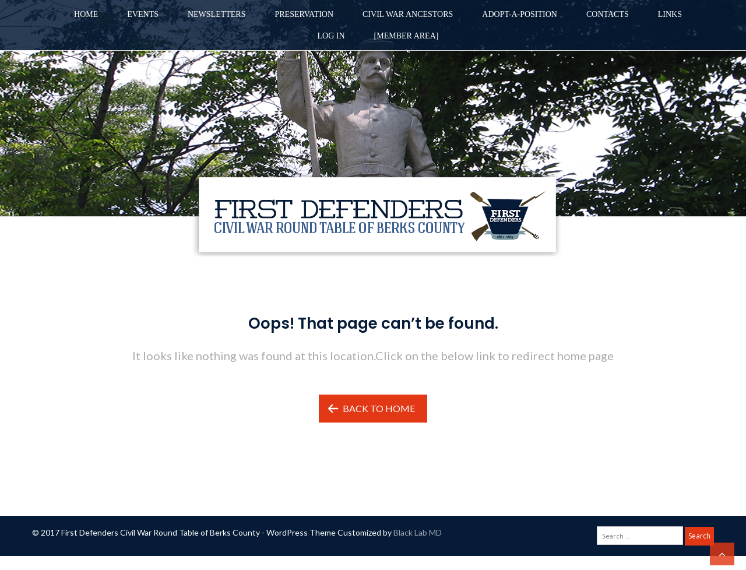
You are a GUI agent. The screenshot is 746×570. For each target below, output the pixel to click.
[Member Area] (406, 35)
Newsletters (217, 14)
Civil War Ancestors (408, 14)
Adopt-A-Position (519, 14)
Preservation (304, 14)
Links (670, 14)
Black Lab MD (417, 532)
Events (143, 14)
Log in (331, 35)
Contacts (607, 14)
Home (86, 14)
